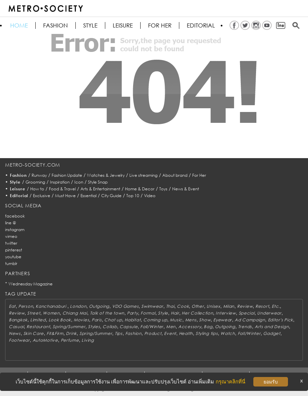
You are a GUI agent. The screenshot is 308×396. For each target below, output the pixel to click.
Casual (16, 326)
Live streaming (143, 175)
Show (205, 319)
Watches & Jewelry (106, 175)
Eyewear (222, 319)
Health (186, 333)
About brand (174, 175)
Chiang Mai (74, 313)
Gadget (271, 333)
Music (176, 319)
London (78, 306)
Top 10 (132, 195)
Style (90, 25)
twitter (11, 243)
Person (25, 306)
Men (171, 326)
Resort (262, 306)
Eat (12, 306)
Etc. (276, 306)
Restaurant (38, 326)
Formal (148, 313)
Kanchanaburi (51, 306)
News (15, 333)
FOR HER (159, 25)
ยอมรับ (271, 381)
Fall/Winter (151, 326)
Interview (226, 313)
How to (37, 188)
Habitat (133, 319)
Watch (227, 333)
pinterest (13, 249)
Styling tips (207, 333)
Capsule (129, 326)
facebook (15, 216)
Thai (170, 306)
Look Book (60, 319)
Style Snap (98, 182)
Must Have (65, 195)
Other (198, 306)
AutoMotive (45, 340)
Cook (183, 306)
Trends (245, 326)
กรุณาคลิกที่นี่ (230, 381)
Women (51, 313)
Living (87, 340)
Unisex (213, 306)
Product (153, 333)
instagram (14, 229)
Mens (191, 319)
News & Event (185, 188)
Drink (71, 333)
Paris (97, 319)
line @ (10, 222)
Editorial (201, 25)
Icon (78, 182)
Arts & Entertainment (100, 188)
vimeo (11, 236)
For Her (199, 175)
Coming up (155, 319)
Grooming (35, 182)
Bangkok (18, 319)
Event (170, 333)
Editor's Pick (280, 319)
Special (247, 313)
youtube (13, 256)
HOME (19, 25)
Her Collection (197, 313)
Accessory (189, 326)
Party (132, 313)
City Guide (111, 195)
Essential (88, 195)
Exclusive (41, 195)
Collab (110, 326)
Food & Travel (62, 188)
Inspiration (60, 182)
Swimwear (152, 306)
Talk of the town (107, 313)
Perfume (70, 340)
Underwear (269, 313)
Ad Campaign (250, 319)
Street (33, 313)
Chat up (113, 319)
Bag (208, 326)
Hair (175, 313)
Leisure (123, 25)
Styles (94, 326)
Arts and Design (272, 326)
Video (150, 195)
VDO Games (125, 306)
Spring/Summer (69, 326)
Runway (39, 175)
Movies (81, 319)
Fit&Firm (55, 333)
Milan (229, 306)
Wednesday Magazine (30, 283)
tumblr (11, 263)
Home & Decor (140, 188)
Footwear (19, 340)
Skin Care (33, 333)
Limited (38, 319)
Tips (119, 333)
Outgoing (99, 306)
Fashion (55, 25)
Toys (163, 188)
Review (245, 306)
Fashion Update (67, 175)
